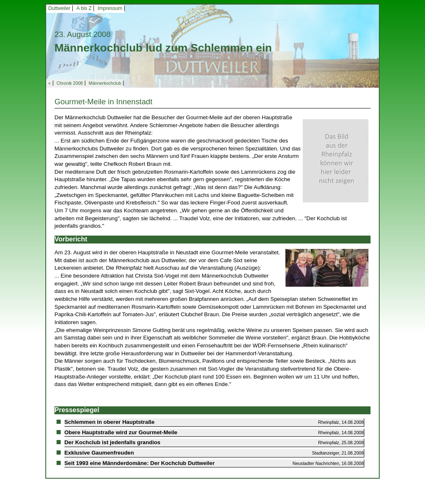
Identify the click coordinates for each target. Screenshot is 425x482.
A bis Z (84, 8)
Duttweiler (59, 8)
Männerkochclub (105, 83)
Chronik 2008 (70, 83)
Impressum (110, 8)
